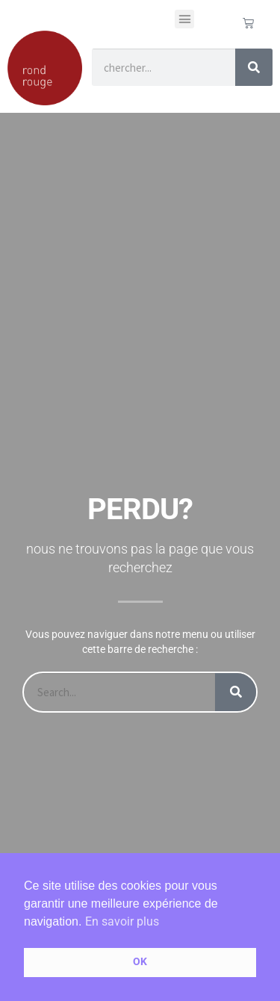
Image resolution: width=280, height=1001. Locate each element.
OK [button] (140, 961)
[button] (184, 19)
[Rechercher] (254, 67)
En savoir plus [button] (122, 921)
